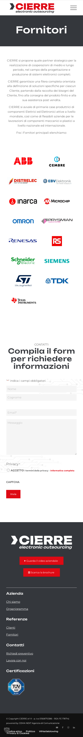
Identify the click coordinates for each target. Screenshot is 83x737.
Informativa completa (62, 470)
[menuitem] (71, 7)
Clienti (10, 627)
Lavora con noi (16, 660)
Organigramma (17, 609)
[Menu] (71, 7)
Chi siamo (13, 602)
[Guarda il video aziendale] (41, 561)
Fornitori (12, 634)
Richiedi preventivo (19, 653)
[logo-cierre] (34, 7)
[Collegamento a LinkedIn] (74, 727)
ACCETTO (42, 470)
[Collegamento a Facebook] (63, 727)
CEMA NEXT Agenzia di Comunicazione (39, 723)
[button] (7, 730)
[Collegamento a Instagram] (68, 727)
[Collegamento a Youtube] (57, 727)
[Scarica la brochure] (41, 572)
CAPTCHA (13, 482)
